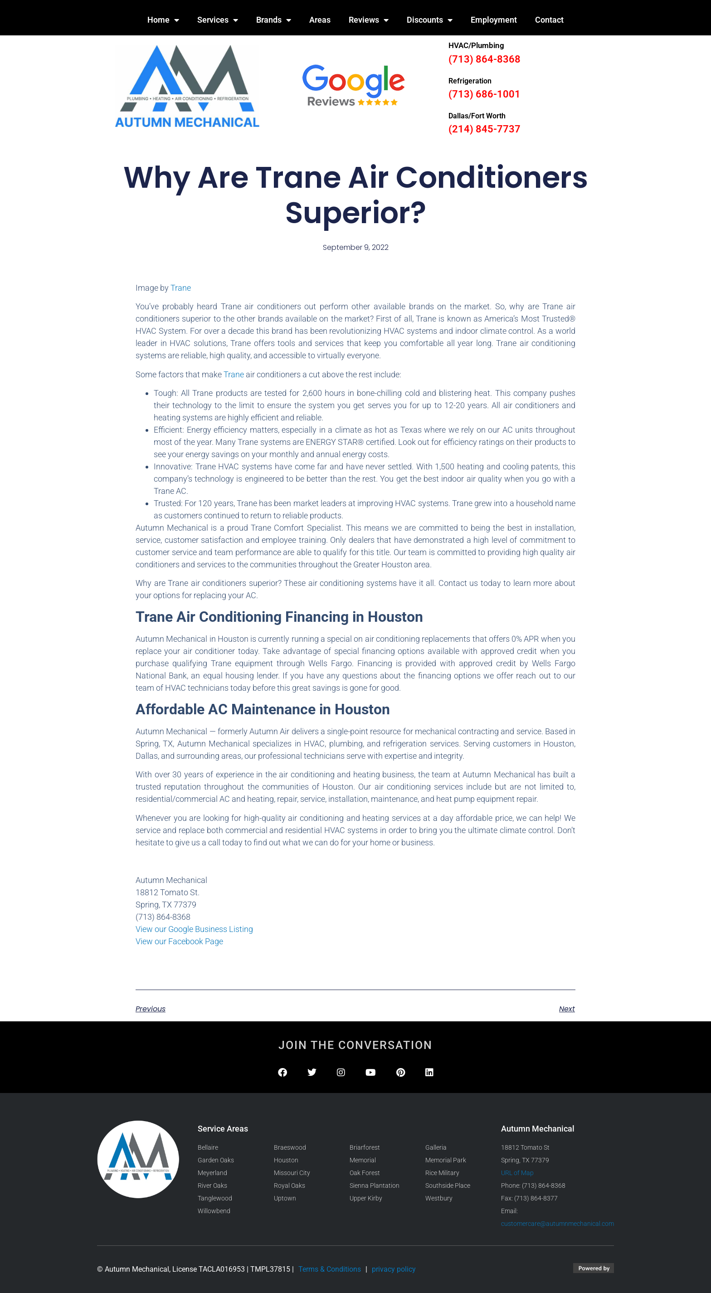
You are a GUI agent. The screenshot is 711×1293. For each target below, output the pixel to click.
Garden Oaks (216, 1160)
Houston (286, 1160)
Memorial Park (445, 1160)
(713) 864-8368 (484, 59)
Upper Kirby (366, 1198)
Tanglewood (215, 1198)
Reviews (369, 20)
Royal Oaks (289, 1185)
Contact (549, 19)
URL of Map (517, 1172)
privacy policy (394, 1269)
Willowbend (214, 1211)
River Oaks (212, 1185)
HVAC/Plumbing (476, 45)
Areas (320, 19)
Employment (494, 19)
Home (163, 20)
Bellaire (208, 1147)
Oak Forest (365, 1172)
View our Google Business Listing (194, 929)
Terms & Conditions (329, 1269)
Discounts (430, 20)
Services (217, 20)
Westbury (439, 1198)
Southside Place (447, 1185)
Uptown (285, 1198)
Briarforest (365, 1147)
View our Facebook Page (179, 941)
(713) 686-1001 (484, 94)
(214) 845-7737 (484, 129)
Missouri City (292, 1172)
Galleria (436, 1147)
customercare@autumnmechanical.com (557, 1223)
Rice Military (442, 1172)
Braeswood (290, 1147)
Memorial (363, 1160)
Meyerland (212, 1172)
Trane (180, 288)
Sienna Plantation (374, 1185)
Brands (273, 20)
